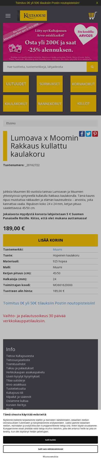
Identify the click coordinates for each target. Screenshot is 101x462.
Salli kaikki (50, 440)
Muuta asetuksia (50, 456)
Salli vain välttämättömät (50, 449)
